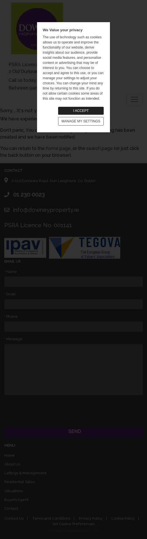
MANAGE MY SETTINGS (81, 121)
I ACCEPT (81, 111)
